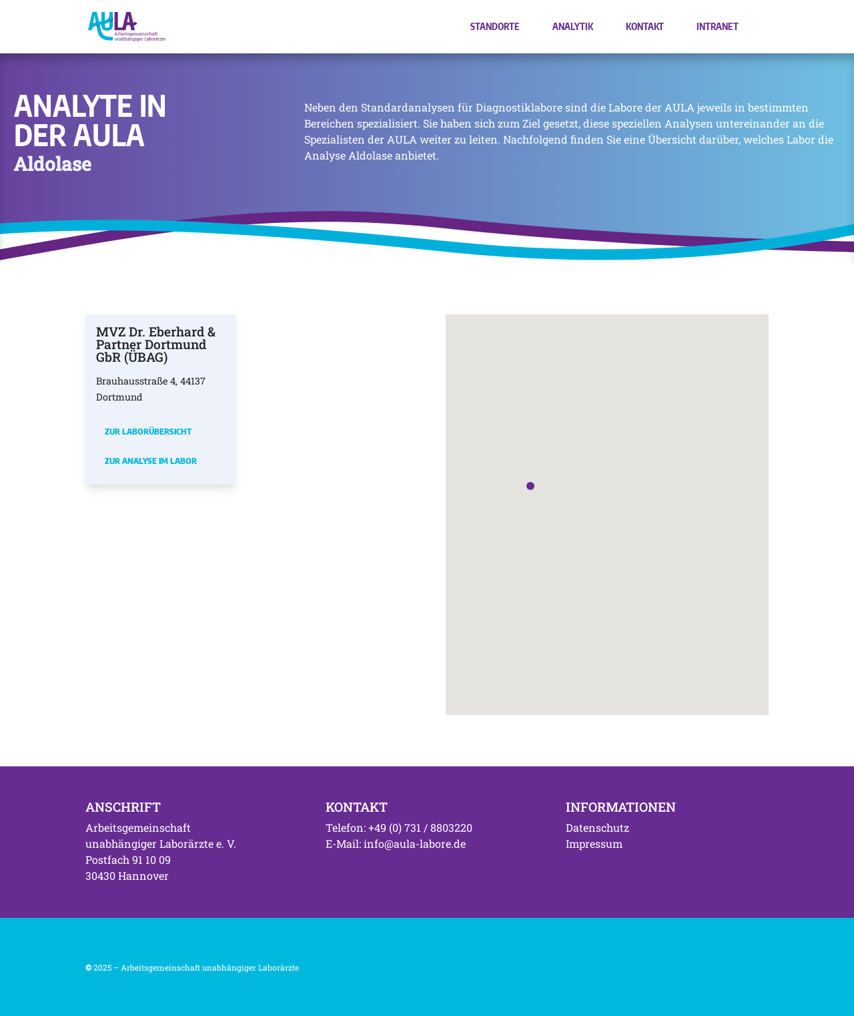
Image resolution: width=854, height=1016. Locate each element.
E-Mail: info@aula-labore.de (396, 843)
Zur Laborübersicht (148, 431)
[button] (530, 486)
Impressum (594, 843)
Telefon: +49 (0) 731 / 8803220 (399, 827)
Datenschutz (597, 827)
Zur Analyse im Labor (151, 460)
